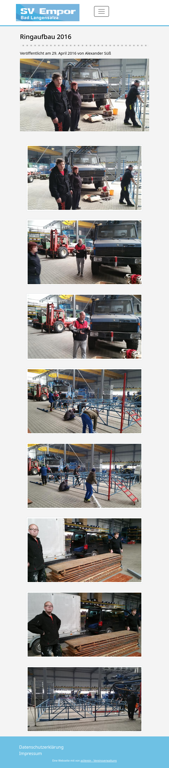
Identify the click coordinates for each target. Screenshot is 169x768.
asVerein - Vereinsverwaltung (99, 760)
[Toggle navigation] (101, 11)
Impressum (30, 753)
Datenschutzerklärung (41, 747)
